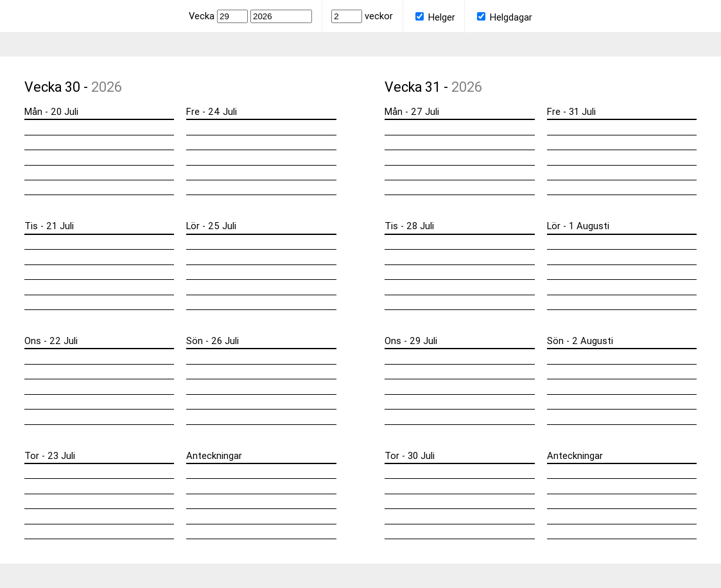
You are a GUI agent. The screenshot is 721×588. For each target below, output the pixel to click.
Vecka (219, 16)
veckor (362, 16)
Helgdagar (504, 17)
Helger (435, 17)
